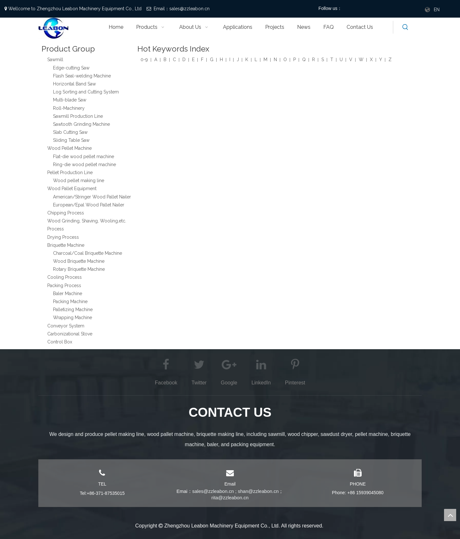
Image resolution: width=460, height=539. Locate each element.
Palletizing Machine (73, 309)
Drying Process (63, 237)
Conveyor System (65, 325)
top (450, 515)
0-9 (144, 59)
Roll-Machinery (69, 108)
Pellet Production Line (70, 172)
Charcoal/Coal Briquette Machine (87, 253)
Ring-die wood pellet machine (84, 164)
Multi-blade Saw (69, 99)
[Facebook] (352, 9)
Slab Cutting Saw (70, 132)
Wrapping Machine (72, 317)
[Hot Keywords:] (405, 27)
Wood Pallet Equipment (71, 188)
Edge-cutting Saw (71, 67)
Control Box (59, 341)
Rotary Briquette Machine (79, 269)
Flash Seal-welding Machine (82, 75)
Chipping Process (65, 212)
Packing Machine (70, 301)
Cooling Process (64, 277)
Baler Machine (67, 293)
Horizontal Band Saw (74, 83)
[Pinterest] (385, 9)
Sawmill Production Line (78, 116)
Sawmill (55, 59)
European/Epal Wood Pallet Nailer (88, 204)
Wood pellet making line (78, 180)
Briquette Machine (65, 245)
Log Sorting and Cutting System (86, 91)
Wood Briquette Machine (78, 261)
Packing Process (64, 285)
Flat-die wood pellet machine (83, 156)
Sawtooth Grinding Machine (81, 124)
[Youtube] (374, 9)
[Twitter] (363, 9)
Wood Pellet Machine (69, 148)
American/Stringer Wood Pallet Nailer (92, 196)
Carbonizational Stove (69, 333)
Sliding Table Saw (71, 140)
